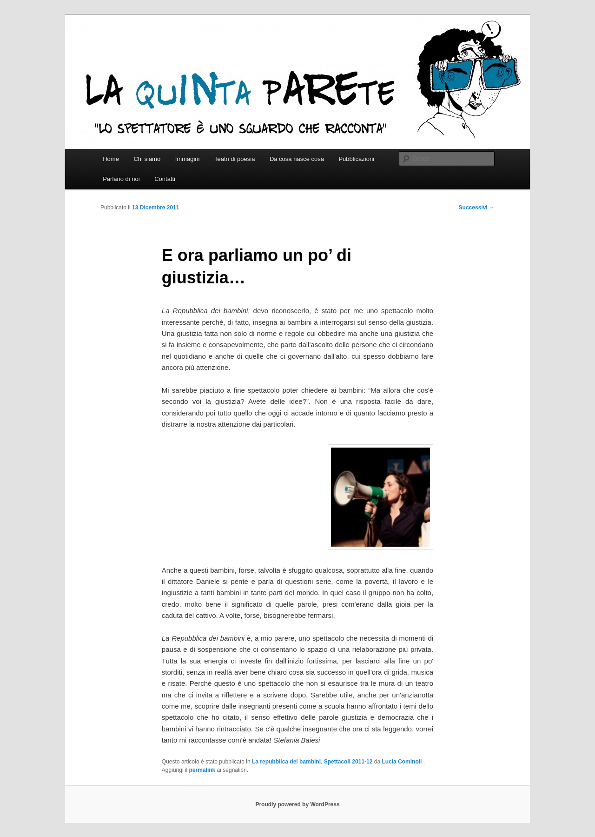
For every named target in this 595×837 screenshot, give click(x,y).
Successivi (477, 207)
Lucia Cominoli (402, 761)
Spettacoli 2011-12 (348, 761)
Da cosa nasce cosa (297, 158)
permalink (202, 770)
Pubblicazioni (356, 158)
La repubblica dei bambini (286, 761)
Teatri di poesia (234, 158)
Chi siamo (146, 158)
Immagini (187, 158)
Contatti (164, 178)
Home (111, 158)
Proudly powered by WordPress (297, 804)
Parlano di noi (121, 178)
